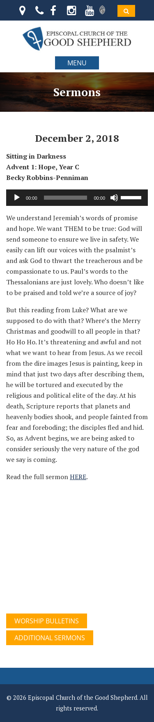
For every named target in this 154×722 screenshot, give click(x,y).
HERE (78, 476)
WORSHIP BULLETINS (46, 620)
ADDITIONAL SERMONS (49, 637)
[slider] (65, 198)
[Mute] (114, 198)
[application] (77, 197)
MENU (77, 62)
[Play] (17, 198)
